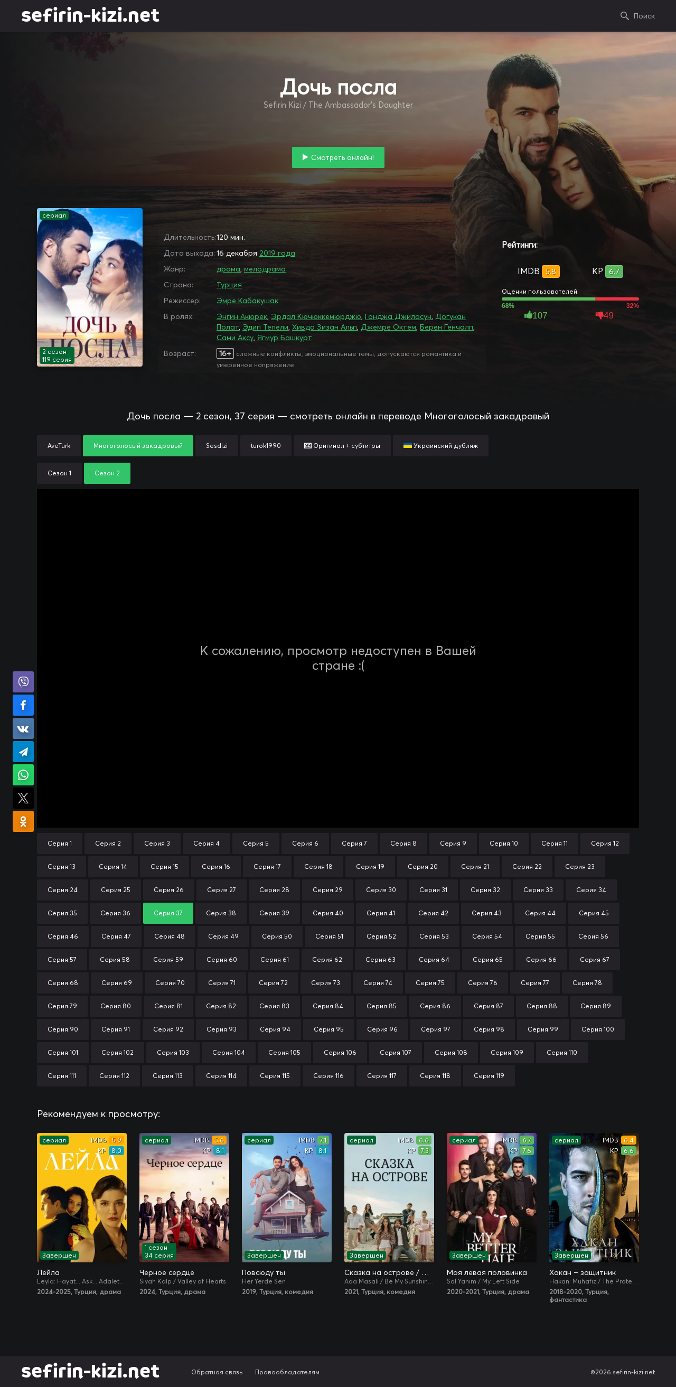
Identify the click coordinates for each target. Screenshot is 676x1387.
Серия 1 (60, 843)
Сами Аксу (235, 337)
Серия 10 (504, 843)
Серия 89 (595, 1006)
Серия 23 (580, 866)
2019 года (277, 253)
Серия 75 (430, 983)
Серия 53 (434, 936)
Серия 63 (380, 959)
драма (228, 269)
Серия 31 (433, 890)
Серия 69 (116, 983)
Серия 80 (115, 1006)
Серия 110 (562, 1052)
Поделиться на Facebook (23, 705)
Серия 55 (540, 936)
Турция (229, 284)
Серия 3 (157, 843)
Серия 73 (325, 983)
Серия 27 (221, 890)
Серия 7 (354, 843)
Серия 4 (206, 843)
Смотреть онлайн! (342, 157)
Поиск (644, 16)
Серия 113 (168, 1076)
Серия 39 (274, 913)
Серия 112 (114, 1076)
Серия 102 (117, 1052)
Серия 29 (328, 890)
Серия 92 (168, 1029)
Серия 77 (535, 983)
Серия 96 (382, 1029)
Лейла (48, 1272)
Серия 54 (487, 936)
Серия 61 (274, 959)
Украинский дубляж (440, 445)
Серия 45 (594, 913)
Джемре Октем (388, 327)
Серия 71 (222, 983)
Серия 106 (340, 1052)
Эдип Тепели (265, 327)
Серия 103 (173, 1052)
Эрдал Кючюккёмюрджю (316, 316)
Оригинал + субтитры (342, 445)
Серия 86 (435, 1006)
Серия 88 (542, 1006)
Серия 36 (115, 913)
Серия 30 (381, 890)
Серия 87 (488, 1006)
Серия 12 (605, 843)
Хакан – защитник (582, 1272)
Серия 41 (381, 913)
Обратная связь (217, 1372)
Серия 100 (597, 1029)
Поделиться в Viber (23, 681)
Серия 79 (62, 1006)
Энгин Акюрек (242, 316)
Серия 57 (62, 959)
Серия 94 (275, 1029)
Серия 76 (482, 983)
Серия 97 (435, 1029)
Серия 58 (115, 959)
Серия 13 (62, 866)
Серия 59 (168, 959)
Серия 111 (62, 1076)
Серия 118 (435, 1076)
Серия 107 (395, 1052)
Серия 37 (168, 913)
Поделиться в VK (23, 728)
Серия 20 (423, 866)
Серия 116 (328, 1076)
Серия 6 (305, 843)
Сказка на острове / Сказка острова (389, 1272)
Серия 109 (507, 1052)
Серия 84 (328, 1006)
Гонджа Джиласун (398, 316)
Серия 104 (228, 1052)
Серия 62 (327, 959)
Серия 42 (433, 913)
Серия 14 (113, 866)
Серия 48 (169, 936)
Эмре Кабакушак (247, 300)
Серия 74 (377, 983)
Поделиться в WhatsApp (23, 774)
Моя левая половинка (487, 1272)
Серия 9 (453, 843)
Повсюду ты (263, 1272)
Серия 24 (63, 890)
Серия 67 (594, 959)
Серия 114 (221, 1076)
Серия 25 (115, 890)
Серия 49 (223, 936)
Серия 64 (434, 959)
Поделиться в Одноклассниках (23, 821)
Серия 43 (487, 913)
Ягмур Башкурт (284, 337)
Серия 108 (451, 1052)
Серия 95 (329, 1029)
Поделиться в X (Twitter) (23, 798)
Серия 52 (381, 936)
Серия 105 (284, 1052)
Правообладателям (287, 1372)
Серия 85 (382, 1006)
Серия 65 (488, 959)
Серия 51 (329, 936)
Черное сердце (166, 1272)
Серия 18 (318, 866)
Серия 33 (538, 890)
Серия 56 (593, 936)
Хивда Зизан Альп (324, 327)
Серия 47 (116, 936)
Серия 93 (221, 1029)
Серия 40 (328, 913)
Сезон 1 (59, 473)
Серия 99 (543, 1029)
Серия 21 (475, 866)
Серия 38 (221, 913)
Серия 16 (216, 866)
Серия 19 (370, 866)
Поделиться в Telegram (23, 751)
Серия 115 (275, 1076)
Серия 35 (62, 913)
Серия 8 (403, 843)
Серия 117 (382, 1076)
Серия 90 (63, 1029)
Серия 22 (527, 866)
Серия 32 (485, 890)
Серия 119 (489, 1076)
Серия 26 (169, 890)
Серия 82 (221, 1006)
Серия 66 (541, 959)
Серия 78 (587, 983)
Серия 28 (274, 890)
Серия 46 (63, 936)
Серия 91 (115, 1029)
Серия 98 (489, 1029)
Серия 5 (256, 843)
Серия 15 (165, 866)
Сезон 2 (107, 473)
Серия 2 (108, 843)
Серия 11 (554, 843)
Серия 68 (63, 983)
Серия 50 (277, 936)
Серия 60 (221, 959)
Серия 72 (273, 983)
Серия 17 (267, 866)
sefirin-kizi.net (90, 16)
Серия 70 (170, 983)
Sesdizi (217, 445)
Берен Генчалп (446, 327)
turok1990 (266, 445)
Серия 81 (168, 1006)
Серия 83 (274, 1006)
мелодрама (265, 269)
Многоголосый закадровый (138, 445)
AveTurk (59, 445)
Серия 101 (63, 1052)
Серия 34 (591, 890)
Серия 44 (540, 913)
